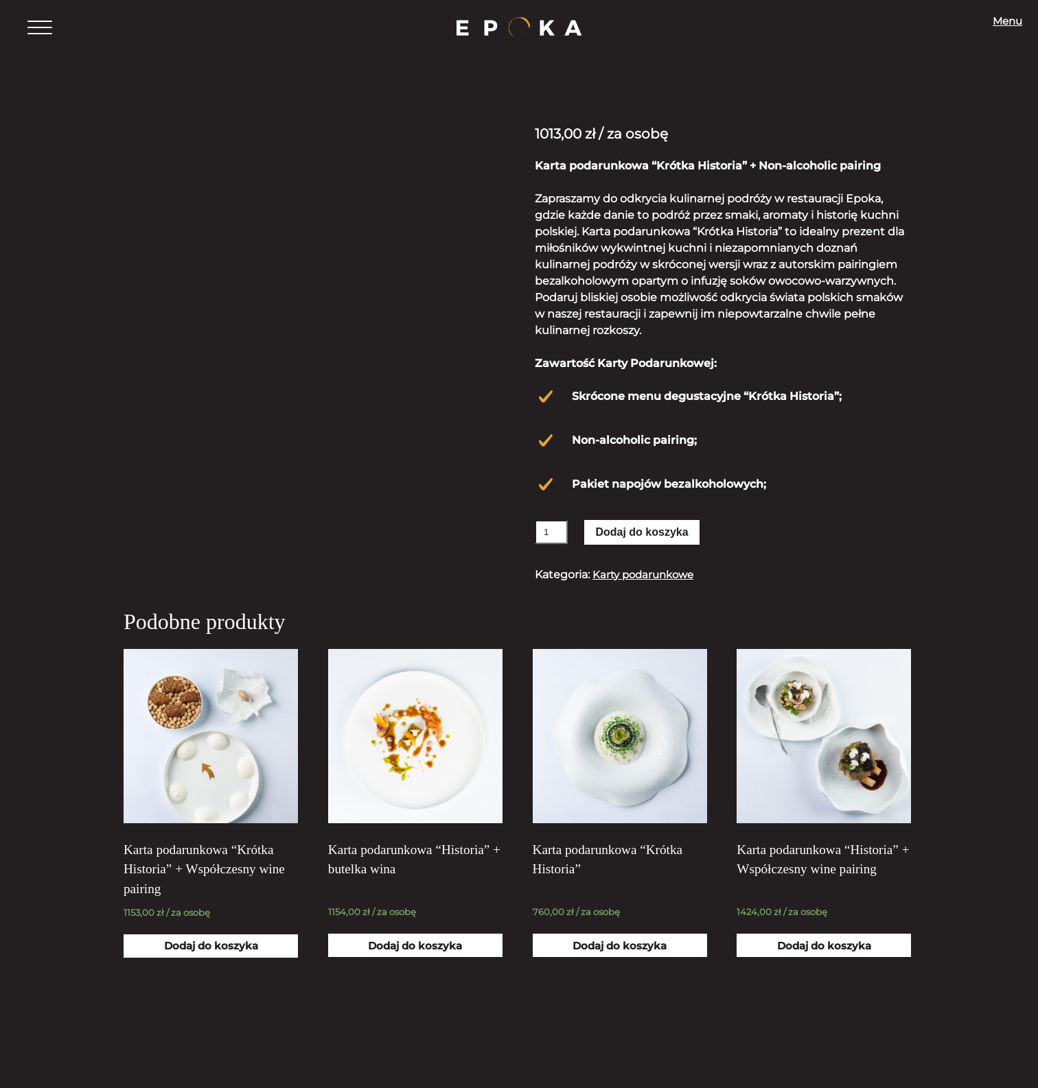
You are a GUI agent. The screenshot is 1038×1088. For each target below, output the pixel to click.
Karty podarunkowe (646, 574)
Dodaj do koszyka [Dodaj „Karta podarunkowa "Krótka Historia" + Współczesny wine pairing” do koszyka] (210, 962)
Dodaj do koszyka (641, 532)
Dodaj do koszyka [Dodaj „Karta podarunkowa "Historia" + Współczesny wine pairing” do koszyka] (823, 962)
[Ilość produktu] (551, 532)
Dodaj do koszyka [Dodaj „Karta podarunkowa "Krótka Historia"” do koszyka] (619, 962)
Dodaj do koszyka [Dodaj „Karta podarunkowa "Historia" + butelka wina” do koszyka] (415, 962)
